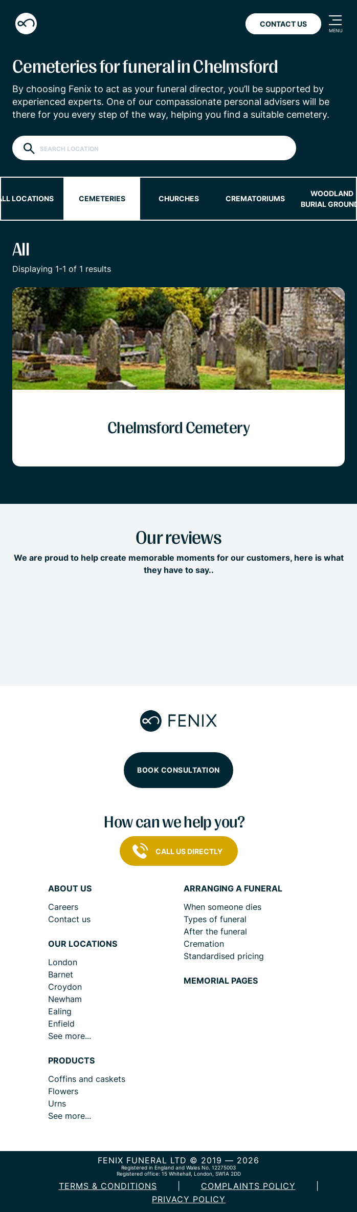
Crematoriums (255, 198)
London (62, 962)
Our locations (82, 944)
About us (70, 889)
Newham (65, 999)
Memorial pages (221, 981)
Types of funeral (215, 919)
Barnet (60, 974)
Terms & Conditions (108, 1186)
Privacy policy (189, 1199)
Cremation (204, 944)
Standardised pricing (224, 956)
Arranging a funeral (233, 889)
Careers (63, 907)
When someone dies (222, 907)
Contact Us (283, 23)
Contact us (69, 919)
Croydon (65, 987)
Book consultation (178, 770)
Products (71, 1061)
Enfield (61, 1023)
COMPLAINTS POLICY (248, 1186)
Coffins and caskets (86, 1079)
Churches (179, 198)
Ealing (60, 1011)
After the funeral (215, 931)
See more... (69, 1036)
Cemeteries (102, 198)
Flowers (63, 1091)
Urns (57, 1103)
